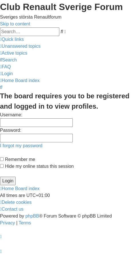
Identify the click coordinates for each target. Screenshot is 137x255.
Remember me (17, 159)
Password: (10, 130)
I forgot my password (21, 145)
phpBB (32, 216)
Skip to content (15, 23)
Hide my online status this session (37, 166)
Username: (11, 114)
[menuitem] (20, 46)
